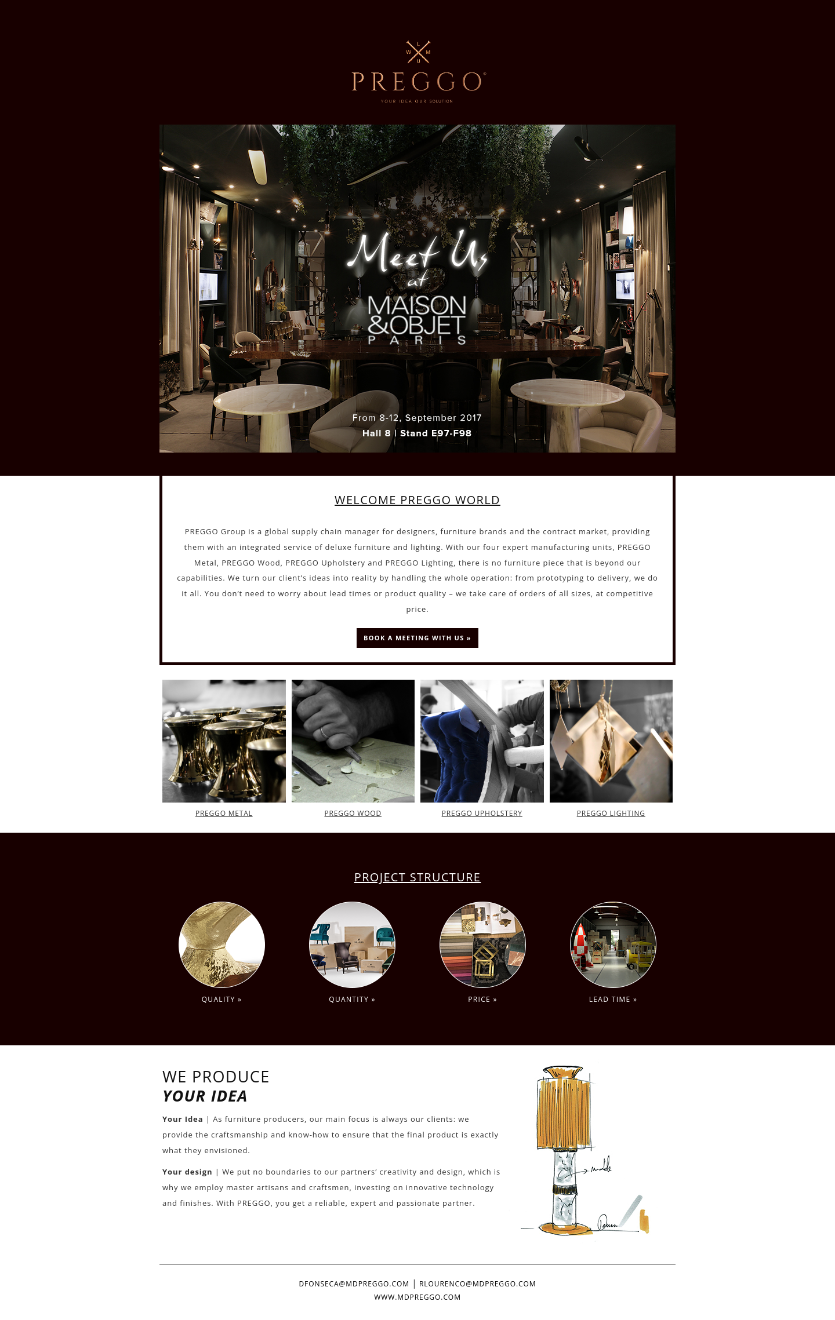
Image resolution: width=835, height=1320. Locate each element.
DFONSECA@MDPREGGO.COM (354, 1284)
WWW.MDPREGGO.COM (417, 1297)
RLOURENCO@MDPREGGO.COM (477, 1284)
